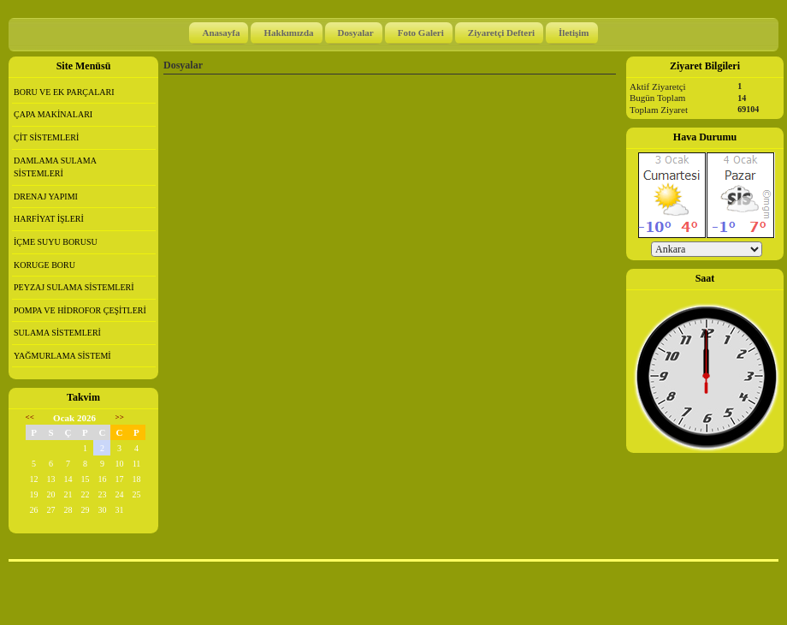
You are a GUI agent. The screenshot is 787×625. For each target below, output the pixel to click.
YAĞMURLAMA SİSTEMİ (62, 355)
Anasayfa (221, 32)
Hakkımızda (288, 32)
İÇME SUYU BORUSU (56, 242)
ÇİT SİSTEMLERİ (46, 137)
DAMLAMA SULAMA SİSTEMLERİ (55, 167)
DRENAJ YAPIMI (46, 196)
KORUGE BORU (44, 265)
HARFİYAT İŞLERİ (49, 218)
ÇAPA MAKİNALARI (53, 114)
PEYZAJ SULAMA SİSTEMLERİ (74, 287)
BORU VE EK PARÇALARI (64, 92)
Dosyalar (356, 32)
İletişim (574, 32)
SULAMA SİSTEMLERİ (57, 332)
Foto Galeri (421, 32)
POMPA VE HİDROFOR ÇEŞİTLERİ (80, 310)
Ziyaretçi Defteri (501, 32)
